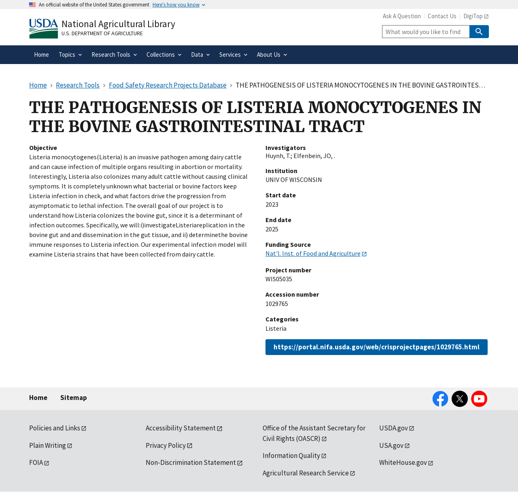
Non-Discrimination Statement (191, 462)
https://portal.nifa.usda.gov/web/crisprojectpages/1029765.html (377, 346)
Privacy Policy (166, 445)
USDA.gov (393, 428)
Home (38, 397)
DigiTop (473, 16)
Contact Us (442, 16)
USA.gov (391, 445)
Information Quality (291, 455)
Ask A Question (402, 16)
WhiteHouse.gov (403, 462)
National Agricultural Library (118, 24)
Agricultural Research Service (306, 472)
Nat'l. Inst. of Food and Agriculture (313, 253)
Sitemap (73, 397)
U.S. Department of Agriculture (102, 33)
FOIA (36, 462)
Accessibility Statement (181, 428)
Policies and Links (54, 428)
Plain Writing (47, 445)
